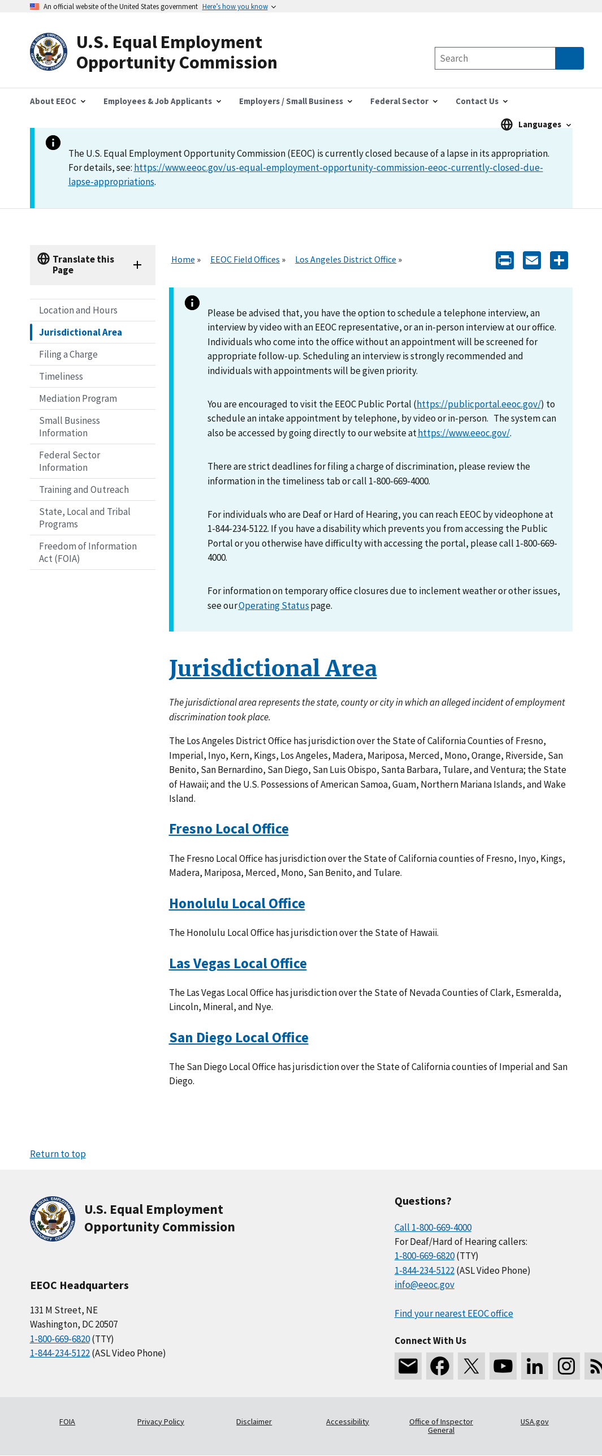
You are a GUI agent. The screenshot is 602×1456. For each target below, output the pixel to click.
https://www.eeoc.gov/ (464, 433)
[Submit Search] (570, 58)
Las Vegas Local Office (238, 963)
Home (183, 259)
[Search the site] (495, 58)
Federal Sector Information (69, 461)
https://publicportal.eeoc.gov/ (479, 404)
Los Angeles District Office (345, 259)
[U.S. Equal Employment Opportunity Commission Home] (165, 52)
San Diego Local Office (239, 1037)
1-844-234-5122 (60, 1353)
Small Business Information (69, 426)
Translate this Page (83, 264)
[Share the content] (559, 259)
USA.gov (535, 1421)
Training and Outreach (84, 489)
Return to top (58, 1154)
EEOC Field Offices (245, 259)
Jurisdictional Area (80, 332)
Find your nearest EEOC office (454, 1313)
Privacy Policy (160, 1421)
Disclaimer (254, 1421)
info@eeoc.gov (424, 1284)
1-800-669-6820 (60, 1339)
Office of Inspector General (441, 1426)
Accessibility (347, 1421)
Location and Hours (78, 310)
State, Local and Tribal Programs (85, 517)
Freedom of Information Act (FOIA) (88, 552)
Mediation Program (78, 398)
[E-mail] (531, 259)
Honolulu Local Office (237, 903)
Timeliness (61, 376)
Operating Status (274, 605)
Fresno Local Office (229, 828)
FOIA (67, 1421)
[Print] (504, 259)
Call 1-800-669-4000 (433, 1227)
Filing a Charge (68, 354)
